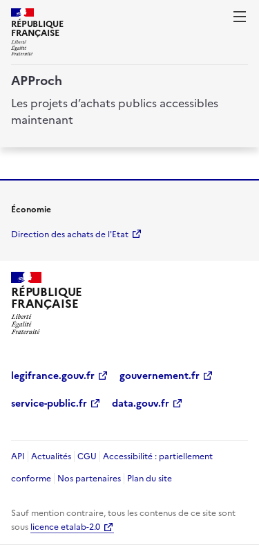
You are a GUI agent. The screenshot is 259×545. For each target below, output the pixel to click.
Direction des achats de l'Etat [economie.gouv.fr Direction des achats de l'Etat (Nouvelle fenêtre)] (69, 234)
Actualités (51, 456)
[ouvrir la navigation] (239, 16)
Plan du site (149, 478)
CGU (87, 456)
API (18, 456)
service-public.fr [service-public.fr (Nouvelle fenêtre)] (49, 403)
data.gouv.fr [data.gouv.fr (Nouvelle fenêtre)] (140, 403)
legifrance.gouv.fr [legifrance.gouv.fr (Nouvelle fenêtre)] (53, 376)
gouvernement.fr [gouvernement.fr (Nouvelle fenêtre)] (159, 376)
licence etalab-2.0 (65, 527)
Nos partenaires (89, 478)
